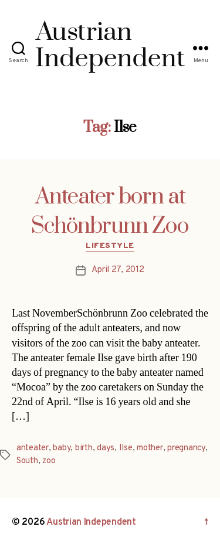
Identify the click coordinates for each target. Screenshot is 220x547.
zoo (48, 461)
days (105, 448)
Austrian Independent (91, 522)
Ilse (126, 448)
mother (150, 448)
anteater (32, 448)
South (27, 461)
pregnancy (186, 448)
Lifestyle (110, 246)
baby (61, 448)
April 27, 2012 (118, 270)
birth (84, 448)
